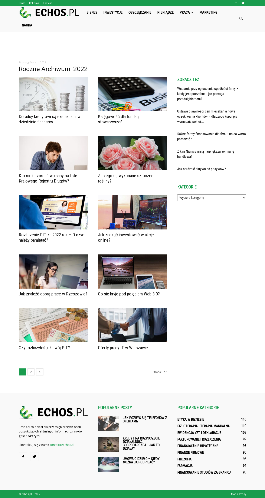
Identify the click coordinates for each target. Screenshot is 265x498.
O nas (22, 2)
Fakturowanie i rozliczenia (199, 439)
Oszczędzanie (139, 12)
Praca (186, 12)
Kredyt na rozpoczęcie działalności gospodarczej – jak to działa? (141, 443)
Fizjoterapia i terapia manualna (203, 426)
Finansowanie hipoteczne (197, 446)
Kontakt (47, 2)
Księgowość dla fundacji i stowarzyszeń (120, 119)
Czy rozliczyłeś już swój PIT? (44, 347)
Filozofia (184, 459)
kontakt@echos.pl (62, 445)
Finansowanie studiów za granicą (204, 472)
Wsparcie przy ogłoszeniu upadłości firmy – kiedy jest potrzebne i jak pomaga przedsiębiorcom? (207, 93)
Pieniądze (165, 12)
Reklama (34, 2)
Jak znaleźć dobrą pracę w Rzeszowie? (53, 293)
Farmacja (185, 466)
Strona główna (27, 62)
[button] (241, 19)
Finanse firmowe (190, 453)
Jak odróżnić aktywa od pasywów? (201, 169)
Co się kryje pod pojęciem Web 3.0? (129, 293)
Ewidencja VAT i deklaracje (199, 433)
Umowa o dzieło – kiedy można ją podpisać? (141, 460)
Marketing (208, 12)
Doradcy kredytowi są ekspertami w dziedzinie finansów (50, 119)
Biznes (91, 12)
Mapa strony (238, 494)
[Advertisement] (132, 46)
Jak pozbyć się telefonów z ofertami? (145, 419)
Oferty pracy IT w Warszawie (123, 347)
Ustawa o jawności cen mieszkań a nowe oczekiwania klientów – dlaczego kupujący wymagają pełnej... (207, 116)
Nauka (27, 25)
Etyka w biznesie (190, 420)
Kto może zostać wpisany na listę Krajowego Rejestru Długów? (48, 178)
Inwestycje (112, 12)
